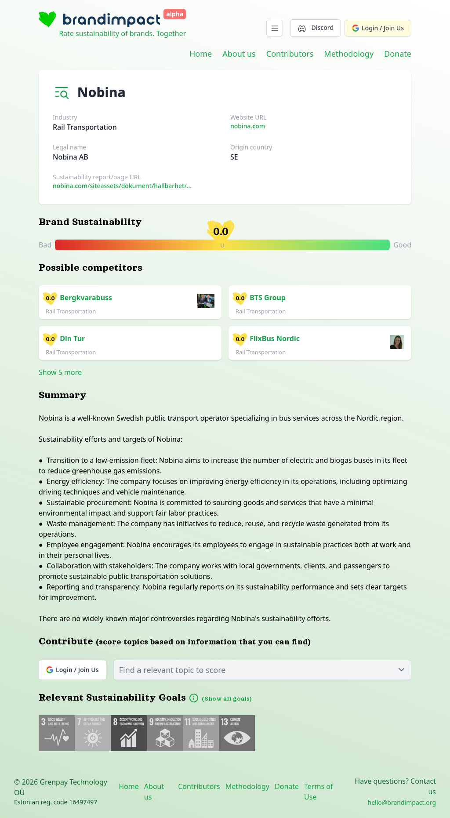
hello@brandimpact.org (402, 802)
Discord (316, 28)
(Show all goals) (227, 699)
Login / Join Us (378, 28)
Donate (397, 53)
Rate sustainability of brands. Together (122, 33)
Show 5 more (60, 372)
